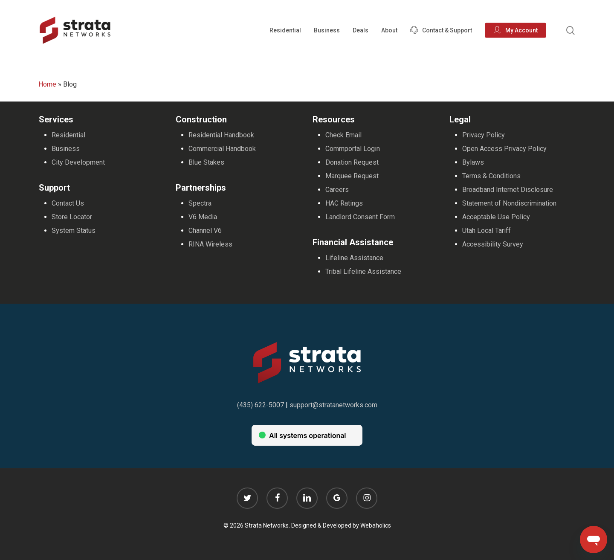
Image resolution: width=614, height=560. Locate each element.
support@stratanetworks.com (333, 405)
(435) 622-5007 (260, 405)
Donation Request (352, 162)
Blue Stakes (206, 162)
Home (47, 84)
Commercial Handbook (222, 149)
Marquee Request (352, 176)
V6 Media (202, 217)
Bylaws (473, 162)
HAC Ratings (344, 203)
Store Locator (72, 217)
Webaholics (375, 525)
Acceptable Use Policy (496, 217)
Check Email (343, 135)
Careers (337, 190)
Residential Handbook (221, 135)
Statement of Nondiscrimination (509, 203)
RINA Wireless (210, 244)
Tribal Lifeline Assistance (363, 271)
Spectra (199, 203)
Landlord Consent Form (360, 217)
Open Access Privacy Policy (504, 149)
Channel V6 (205, 230)
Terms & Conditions (491, 176)
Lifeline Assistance (354, 258)
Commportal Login (352, 149)
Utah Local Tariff (486, 230)
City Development (78, 162)
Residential (68, 135)
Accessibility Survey (492, 244)
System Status (74, 230)
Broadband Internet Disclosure (507, 190)
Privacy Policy (483, 135)
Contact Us (68, 203)
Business (66, 149)
